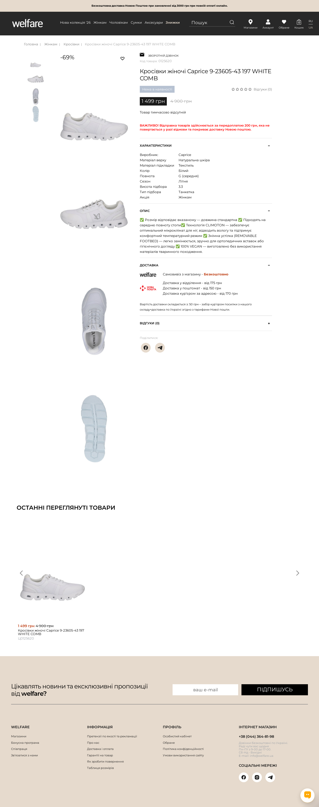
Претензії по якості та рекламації (112, 736)
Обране (169, 742)
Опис (145, 211)
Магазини (18, 736)
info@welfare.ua (261, 755)
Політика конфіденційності (183, 749)
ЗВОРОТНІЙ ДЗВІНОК (163, 55)
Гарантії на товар (100, 755)
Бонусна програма (25, 742)
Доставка (149, 265)
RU (311, 21)
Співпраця (19, 749)
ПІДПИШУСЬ (275, 689)
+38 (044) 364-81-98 (256, 736)
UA (311, 27)
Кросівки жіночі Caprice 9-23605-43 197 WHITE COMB (130, 44)
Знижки (173, 22)
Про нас (93, 742)
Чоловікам (118, 22)
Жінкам (100, 22)
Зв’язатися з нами (24, 755)
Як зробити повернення (105, 761)
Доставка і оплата (100, 749)
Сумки (136, 22)
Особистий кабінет (177, 736)
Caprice (185, 155)
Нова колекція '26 (75, 22)
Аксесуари (154, 22)
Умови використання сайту (183, 755)
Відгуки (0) (263, 89)
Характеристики (156, 146)
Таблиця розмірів (100, 768)
